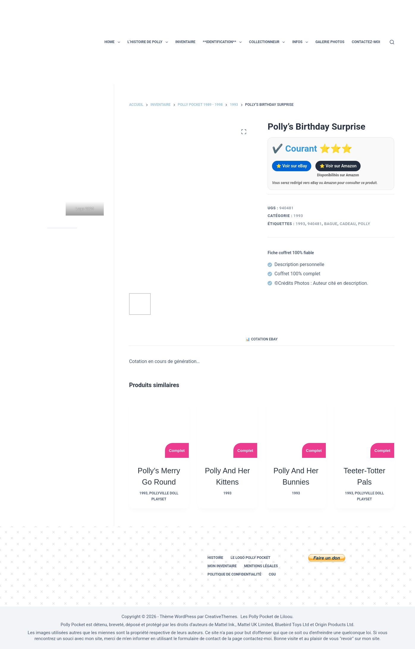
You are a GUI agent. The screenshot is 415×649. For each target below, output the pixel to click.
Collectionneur (268, 42)
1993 (298, 215)
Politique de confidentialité (234, 574)
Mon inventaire (222, 566)
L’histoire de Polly (149, 42)
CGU (272, 574)
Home (113, 42)
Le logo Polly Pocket (251, 558)
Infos (301, 42)
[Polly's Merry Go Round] (159, 428)
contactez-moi (257, 638)
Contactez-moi (366, 42)
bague (330, 223)
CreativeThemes (221, 616)
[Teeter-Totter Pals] (364, 428)
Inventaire (185, 42)
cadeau (348, 223)
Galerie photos (329, 42)
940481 (314, 223)
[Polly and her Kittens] (227, 428)
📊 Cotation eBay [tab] (261, 339)
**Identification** (223, 42)
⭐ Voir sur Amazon (338, 166)
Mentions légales (261, 566)
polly (364, 223)
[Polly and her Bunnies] (296, 428)
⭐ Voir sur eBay (291, 166)
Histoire (215, 558)
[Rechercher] (392, 42)
